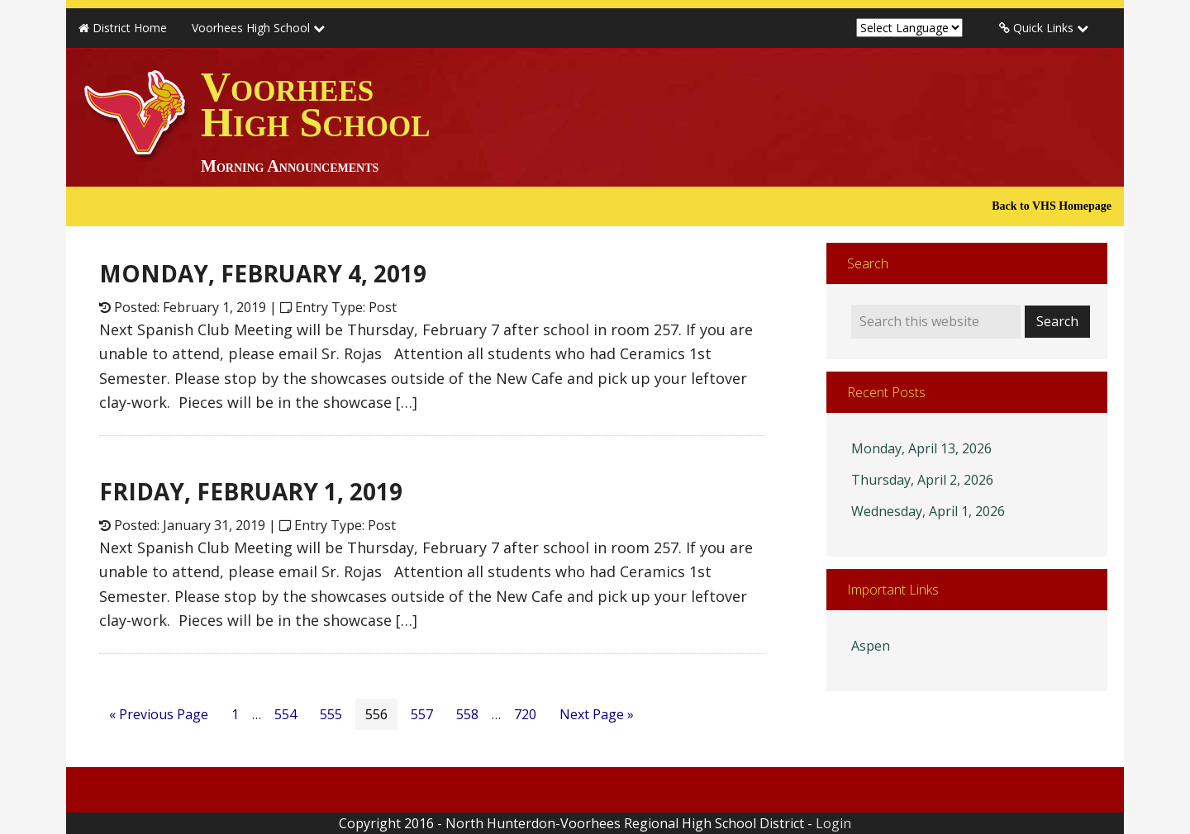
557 (422, 714)
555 (331, 714)
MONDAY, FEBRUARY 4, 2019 (262, 273)
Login (833, 823)
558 (467, 714)
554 (285, 714)
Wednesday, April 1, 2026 (928, 511)
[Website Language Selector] (909, 27)
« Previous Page (158, 714)
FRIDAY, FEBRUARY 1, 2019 (250, 491)
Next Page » (596, 714)
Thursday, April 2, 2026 (922, 480)
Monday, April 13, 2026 (921, 448)
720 (525, 714)
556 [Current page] (376, 714)
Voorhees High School (316, 119)
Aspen (870, 646)
